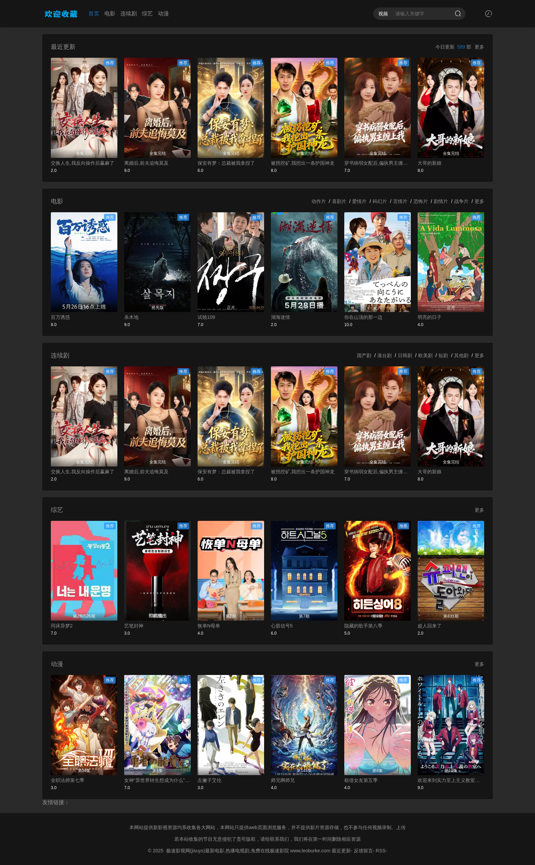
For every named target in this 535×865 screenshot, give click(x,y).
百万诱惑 (60, 317)
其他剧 (461, 355)
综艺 (147, 13)
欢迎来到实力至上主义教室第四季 (451, 780)
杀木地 (131, 317)
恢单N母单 (209, 626)
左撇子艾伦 (209, 780)
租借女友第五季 (361, 780)
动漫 (163, 13)
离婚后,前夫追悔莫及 (146, 163)
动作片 (319, 201)
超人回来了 (430, 626)
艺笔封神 (133, 626)
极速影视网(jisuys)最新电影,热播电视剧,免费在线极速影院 (227, 850)
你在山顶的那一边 (363, 317)
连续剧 (128, 13)
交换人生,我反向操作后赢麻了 (82, 163)
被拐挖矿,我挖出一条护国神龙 (302, 163)
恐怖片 (421, 201)
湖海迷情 (280, 317)
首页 (93, 13)
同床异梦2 (62, 626)
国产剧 (364, 355)
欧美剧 (425, 355)
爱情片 (359, 201)
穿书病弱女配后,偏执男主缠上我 (377, 163)
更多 (479, 47)
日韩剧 (405, 355)
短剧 (443, 355)
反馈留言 (363, 850)
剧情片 (441, 201)
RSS (381, 850)
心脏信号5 (282, 626)
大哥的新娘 (430, 163)
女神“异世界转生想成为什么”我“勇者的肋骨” (157, 780)
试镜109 (206, 317)
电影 (109, 13)
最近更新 (341, 850)
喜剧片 (339, 201)
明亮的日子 (430, 317)
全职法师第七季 (67, 780)
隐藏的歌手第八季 (363, 626)
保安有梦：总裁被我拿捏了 (226, 163)
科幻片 (380, 201)
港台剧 (384, 355)
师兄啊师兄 (283, 780)
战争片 (461, 201)
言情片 (400, 201)
